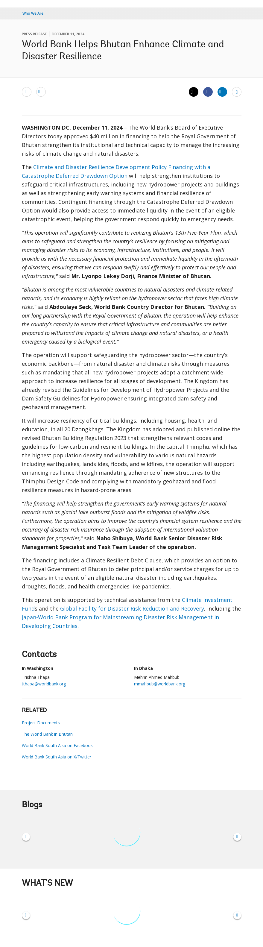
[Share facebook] (208, 91)
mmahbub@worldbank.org (159, 684)
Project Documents (41, 723)
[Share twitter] (193, 91)
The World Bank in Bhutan (47, 734)
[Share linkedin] (222, 91)
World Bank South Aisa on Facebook (57, 745)
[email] (26, 91)
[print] (41, 91)
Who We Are (32, 13)
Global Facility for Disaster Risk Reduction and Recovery (132, 608)
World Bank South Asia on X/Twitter (56, 757)
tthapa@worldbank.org (44, 684)
